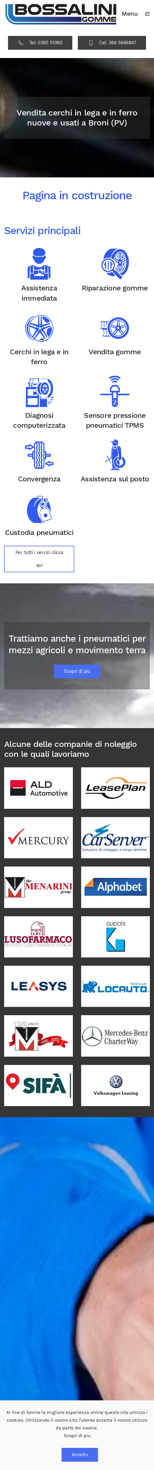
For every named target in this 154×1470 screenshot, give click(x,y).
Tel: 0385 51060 (40, 43)
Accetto (80, 1454)
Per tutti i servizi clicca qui (39, 559)
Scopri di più (77, 671)
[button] (136, 14)
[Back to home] (61, 14)
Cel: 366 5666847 (112, 43)
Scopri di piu (77, 1435)
